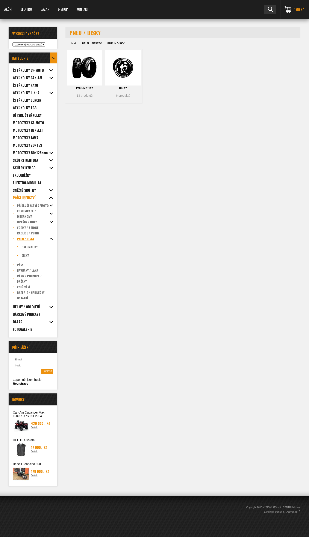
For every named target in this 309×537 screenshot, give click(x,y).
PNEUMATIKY (84, 88)
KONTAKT (82, 9)
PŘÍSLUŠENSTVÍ (92, 43)
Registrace (20, 383)
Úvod (73, 43)
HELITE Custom (24, 440)
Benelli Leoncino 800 (27, 464)
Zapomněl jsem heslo (27, 379)
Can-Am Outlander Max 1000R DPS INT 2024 (28, 414)
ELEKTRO (26, 9)
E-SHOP (63, 9)
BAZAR (45, 9)
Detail (34, 427)
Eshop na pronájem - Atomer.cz (282, 511)
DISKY (123, 88)
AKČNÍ (8, 9)
